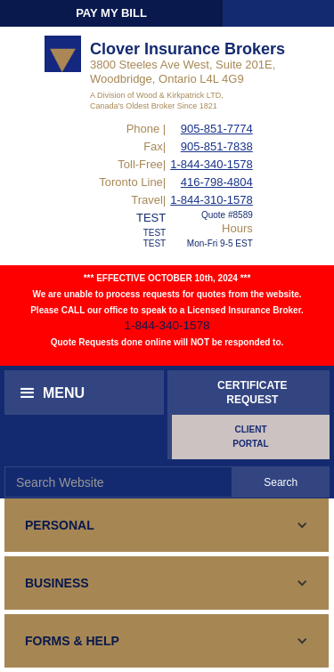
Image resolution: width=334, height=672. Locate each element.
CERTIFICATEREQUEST (252, 392)
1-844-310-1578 (211, 199)
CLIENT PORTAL (250, 437)
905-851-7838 (217, 146)
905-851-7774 (217, 128)
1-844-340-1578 (211, 164)
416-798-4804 (217, 182)
